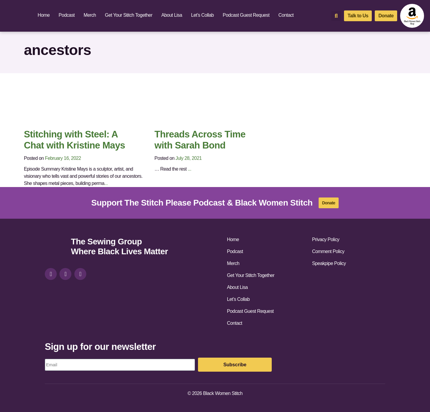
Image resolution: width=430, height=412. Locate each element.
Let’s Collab (202, 15)
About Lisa (171, 15)
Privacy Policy (325, 239)
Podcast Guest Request (246, 15)
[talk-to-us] (358, 15)
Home (44, 15)
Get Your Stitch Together (128, 15)
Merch (90, 15)
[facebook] (65, 274)
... (106, 183)
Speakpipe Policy (329, 263)
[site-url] (55, 247)
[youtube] (80, 274)
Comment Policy (328, 251)
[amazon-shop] (412, 16)
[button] (336, 16)
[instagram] (51, 274)
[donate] (386, 15)
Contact (286, 15)
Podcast (67, 15)
